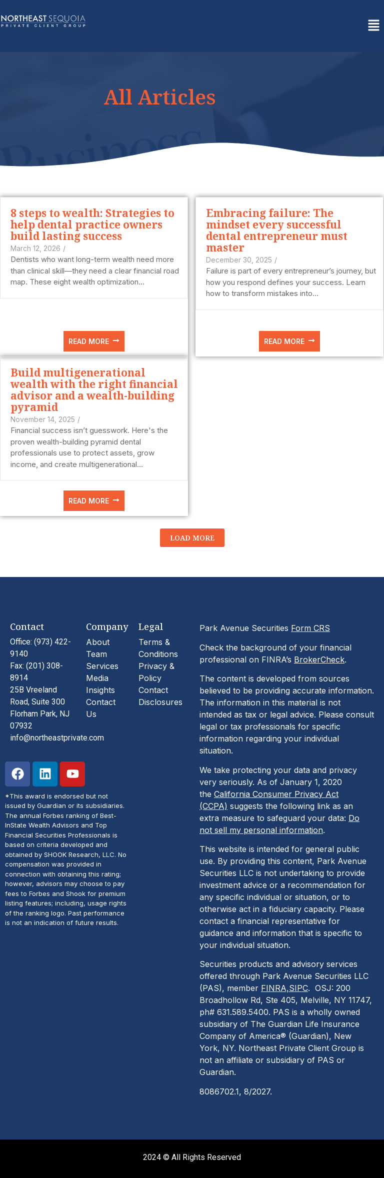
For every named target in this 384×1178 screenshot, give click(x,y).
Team (96, 654)
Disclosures (160, 702)
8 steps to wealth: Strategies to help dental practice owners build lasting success (92, 225)
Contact (153, 690)
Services (102, 666)
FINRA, (275, 988)
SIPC (298, 988)
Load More (192, 537)
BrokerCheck (319, 659)
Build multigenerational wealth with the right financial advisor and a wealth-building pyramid (94, 390)
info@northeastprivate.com (57, 737)
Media (97, 678)
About (98, 642)
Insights (100, 690)
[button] (374, 26)
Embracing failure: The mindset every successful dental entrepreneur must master (277, 231)
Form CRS (310, 628)
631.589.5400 (242, 1012)
